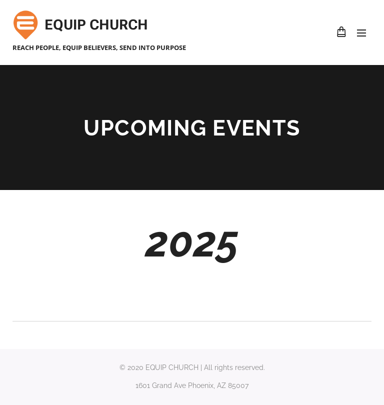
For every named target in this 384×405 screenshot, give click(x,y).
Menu (361, 33)
